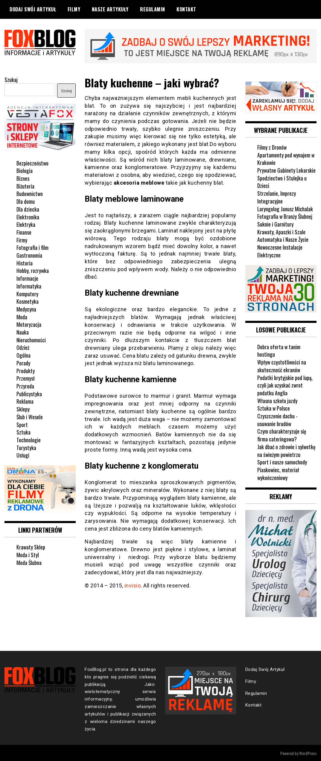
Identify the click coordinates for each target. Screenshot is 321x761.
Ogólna (23, 355)
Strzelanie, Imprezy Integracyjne (276, 197)
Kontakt (186, 9)
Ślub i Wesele (29, 416)
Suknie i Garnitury (275, 224)
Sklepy (23, 409)
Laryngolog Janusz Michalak (285, 208)
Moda (21, 316)
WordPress (308, 752)
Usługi (22, 455)
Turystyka (26, 447)
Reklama (25, 401)
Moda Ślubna (29, 562)
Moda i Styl (27, 554)
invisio (132, 585)
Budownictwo (29, 193)
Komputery (27, 293)
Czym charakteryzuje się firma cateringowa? (281, 434)
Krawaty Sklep (30, 546)
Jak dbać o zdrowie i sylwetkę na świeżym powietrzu (286, 450)
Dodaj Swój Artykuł (33, 9)
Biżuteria (25, 185)
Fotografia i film (32, 247)
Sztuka (23, 432)
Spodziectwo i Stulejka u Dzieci (282, 181)
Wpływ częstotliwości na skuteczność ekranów (282, 365)
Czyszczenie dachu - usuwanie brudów (277, 419)
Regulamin (152, 9)
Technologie (28, 439)
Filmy (74, 9)
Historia (24, 262)
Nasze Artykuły (110, 9)
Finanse (23, 232)
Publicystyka (29, 393)
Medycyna (26, 309)
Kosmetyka (27, 301)
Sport (22, 424)
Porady (23, 363)
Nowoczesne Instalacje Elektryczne (280, 251)
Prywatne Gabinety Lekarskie (286, 170)
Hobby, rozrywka (32, 270)
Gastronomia (29, 255)
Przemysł (25, 378)
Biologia (24, 170)
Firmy (21, 239)
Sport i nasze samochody (282, 461)
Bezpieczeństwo (32, 162)
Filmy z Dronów (272, 147)
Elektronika (27, 216)
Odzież (22, 347)
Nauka (22, 332)
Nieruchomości (31, 339)
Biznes (22, 178)
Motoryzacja (28, 324)
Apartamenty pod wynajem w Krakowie (286, 158)
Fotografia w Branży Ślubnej (285, 216)
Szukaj (11, 79)
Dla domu (25, 201)
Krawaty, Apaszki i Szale (281, 231)
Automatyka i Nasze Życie (283, 239)
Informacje (27, 278)
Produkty (25, 370)
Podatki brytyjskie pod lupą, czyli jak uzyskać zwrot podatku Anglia (285, 384)
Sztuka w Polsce (273, 407)
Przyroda (25, 386)
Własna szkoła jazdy (277, 400)
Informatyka (28, 285)
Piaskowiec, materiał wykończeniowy (278, 473)
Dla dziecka (27, 208)
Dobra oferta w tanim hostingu (279, 350)
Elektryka (25, 224)
